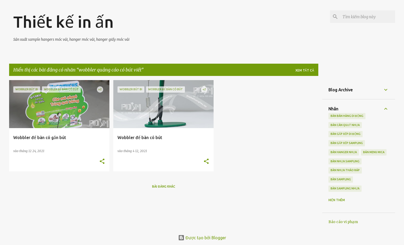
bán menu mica (373, 152)
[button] (102, 161)
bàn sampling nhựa (345, 188)
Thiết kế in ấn (63, 22)
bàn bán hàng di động (347, 115)
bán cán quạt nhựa (345, 125)
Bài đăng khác (163, 186)
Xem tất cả (304, 70)
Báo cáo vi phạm (343, 221)
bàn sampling (341, 179)
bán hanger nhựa (344, 152)
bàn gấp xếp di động (346, 133)
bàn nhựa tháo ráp (345, 170)
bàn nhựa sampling (345, 161)
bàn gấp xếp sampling (347, 143)
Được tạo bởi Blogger (202, 237)
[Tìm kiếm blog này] (367, 16)
